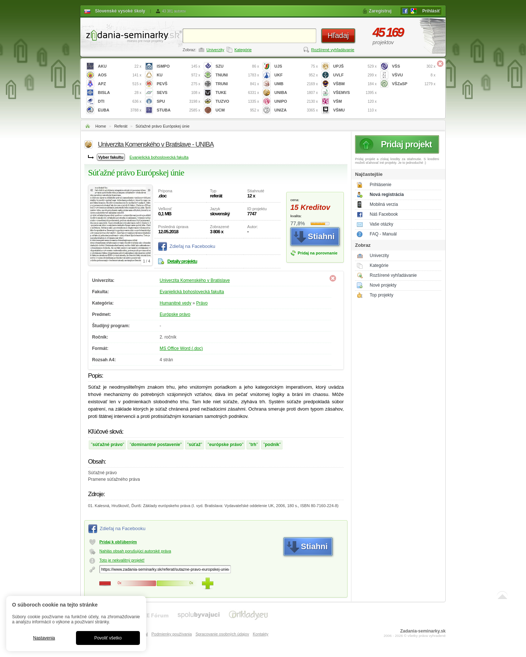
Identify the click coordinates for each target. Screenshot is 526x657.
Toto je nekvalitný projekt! (122, 560)
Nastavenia (44, 638)
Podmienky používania (171, 634)
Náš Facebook (384, 214)
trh (253, 444)
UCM (237, 110)
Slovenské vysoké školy (120, 11)
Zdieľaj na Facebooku (192, 246)
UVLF (355, 75)
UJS (296, 66)
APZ (119, 84)
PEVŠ (178, 84)
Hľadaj (338, 35)
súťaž (195, 444)
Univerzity (215, 50)
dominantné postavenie (155, 444)
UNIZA (296, 110)
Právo (201, 303)
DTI (119, 101)
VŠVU (413, 75)
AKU (119, 66)
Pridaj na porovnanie (318, 253)
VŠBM (355, 84)
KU (178, 75)
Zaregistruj (380, 11)
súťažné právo (107, 444)
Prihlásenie (380, 184)
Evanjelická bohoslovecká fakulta (159, 157)
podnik (272, 444)
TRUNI (237, 84)
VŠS (413, 66)
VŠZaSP (413, 84)
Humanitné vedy (175, 303)
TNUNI (237, 75)
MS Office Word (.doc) (181, 348)
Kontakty (260, 634)
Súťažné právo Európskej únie (163, 126)
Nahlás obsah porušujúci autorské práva (135, 551)
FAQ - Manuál (383, 234)
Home (100, 126)
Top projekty (381, 295)
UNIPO (296, 101)
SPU (178, 101)
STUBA (178, 110)
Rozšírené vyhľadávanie (332, 50)
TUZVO (237, 101)
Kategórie (243, 50)
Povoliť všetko (108, 638)
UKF (296, 75)
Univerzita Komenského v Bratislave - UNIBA (156, 144)
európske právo (225, 444)
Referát (120, 126)
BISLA (119, 92)
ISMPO (178, 66)
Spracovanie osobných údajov (222, 634)
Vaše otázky (381, 224)
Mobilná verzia (384, 204)
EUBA (119, 110)
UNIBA (296, 92)
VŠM (355, 101)
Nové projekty (383, 285)
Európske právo (175, 314)
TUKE (237, 92)
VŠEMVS (355, 92)
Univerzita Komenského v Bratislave (195, 280)
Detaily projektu (182, 261)
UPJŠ (355, 66)
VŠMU (355, 110)
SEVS (178, 92)
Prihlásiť (431, 11)
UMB (296, 84)
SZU (237, 66)
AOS (119, 75)
